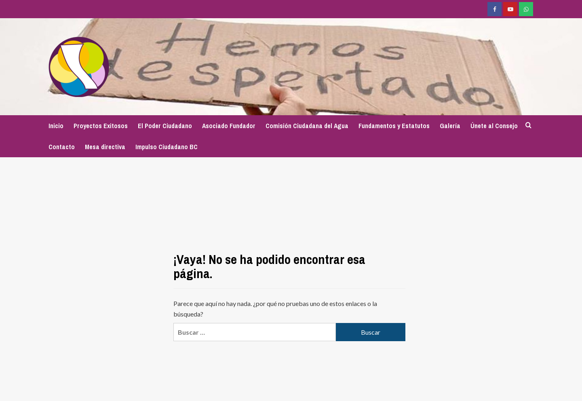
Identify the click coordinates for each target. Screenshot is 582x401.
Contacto (61, 146)
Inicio (55, 125)
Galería (450, 125)
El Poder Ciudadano (165, 125)
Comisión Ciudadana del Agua (307, 125)
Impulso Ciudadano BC (166, 146)
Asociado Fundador (228, 125)
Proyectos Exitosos (101, 125)
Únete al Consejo (494, 125)
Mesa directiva (105, 146)
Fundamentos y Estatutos (394, 125)
